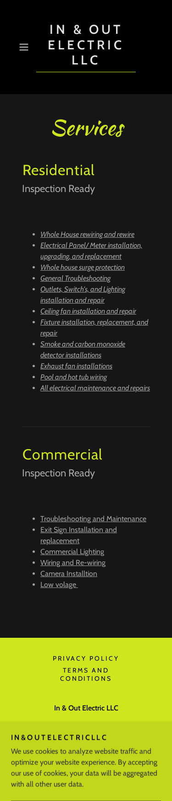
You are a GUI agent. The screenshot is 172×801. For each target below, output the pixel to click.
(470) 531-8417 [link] (86, 726)
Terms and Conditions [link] (86, 674)
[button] (25, 47)
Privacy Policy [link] (86, 658)
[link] (86, 47)
